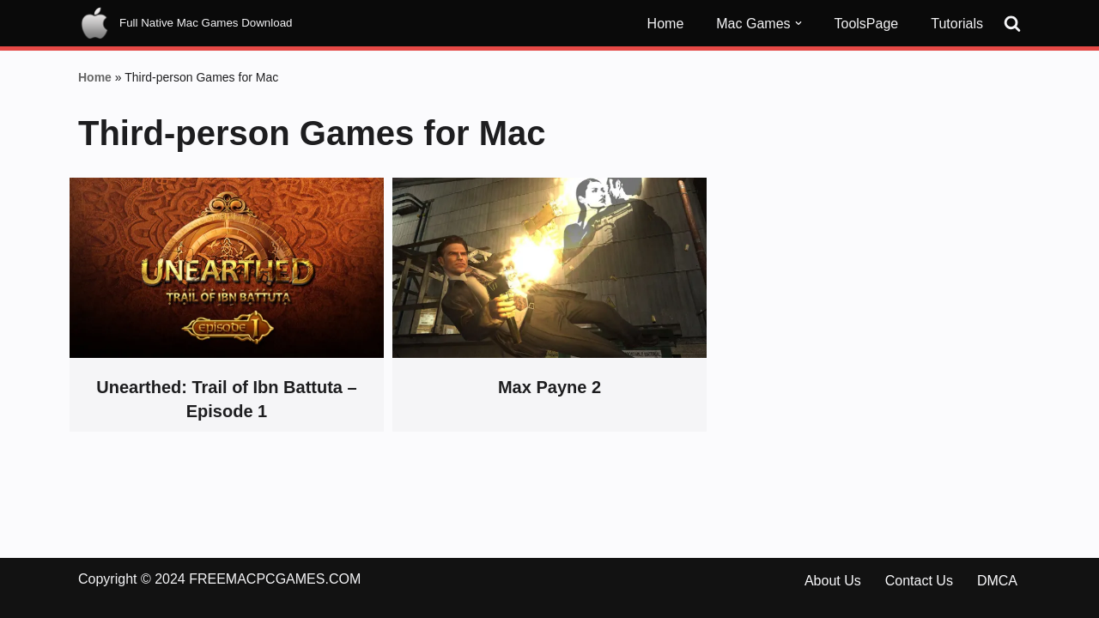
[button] (798, 23)
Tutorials (957, 23)
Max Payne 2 (549, 387)
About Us (833, 580)
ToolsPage (867, 23)
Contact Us (919, 580)
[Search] (1012, 23)
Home (665, 23)
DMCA (997, 580)
